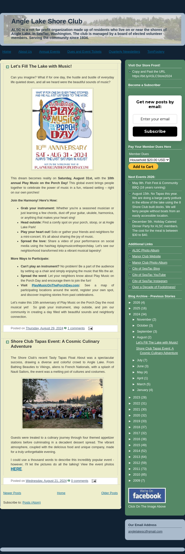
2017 (137, 433)
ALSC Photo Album (145, 250)
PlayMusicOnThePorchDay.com (55, 285)
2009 (137, 480)
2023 (137, 397)
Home (6, 51)
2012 (137, 463)
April (140, 378)
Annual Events (49, 51)
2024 (137, 314)
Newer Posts (12, 493)
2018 (137, 427)
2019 (137, 421)
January (143, 390)
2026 (137, 302)
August (142, 337)
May (140, 372)
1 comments (76, 328)
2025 (137, 308)
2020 (137, 415)
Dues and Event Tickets (85, 51)
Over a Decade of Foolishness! (154, 287)
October (143, 325)
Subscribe (155, 131)
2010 (137, 474)
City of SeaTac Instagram (150, 281)
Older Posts (109, 493)
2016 (137, 439)
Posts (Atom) (31, 502)
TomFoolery (156, 51)
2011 (137, 469)
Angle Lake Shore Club (46, 21)
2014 (137, 451)
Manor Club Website (146, 256)
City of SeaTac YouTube (149, 275)
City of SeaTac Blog (146, 268)
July (140, 360)
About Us (25, 51)
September (145, 331)
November (144, 319)
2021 (137, 409)
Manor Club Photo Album (149, 262)
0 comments (79, 481)
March (142, 384)
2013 (137, 457)
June (141, 366)
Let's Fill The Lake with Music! (41, 66)
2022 (137, 403)
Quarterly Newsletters (124, 51)
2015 (137, 445)
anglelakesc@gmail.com (145, 531)
